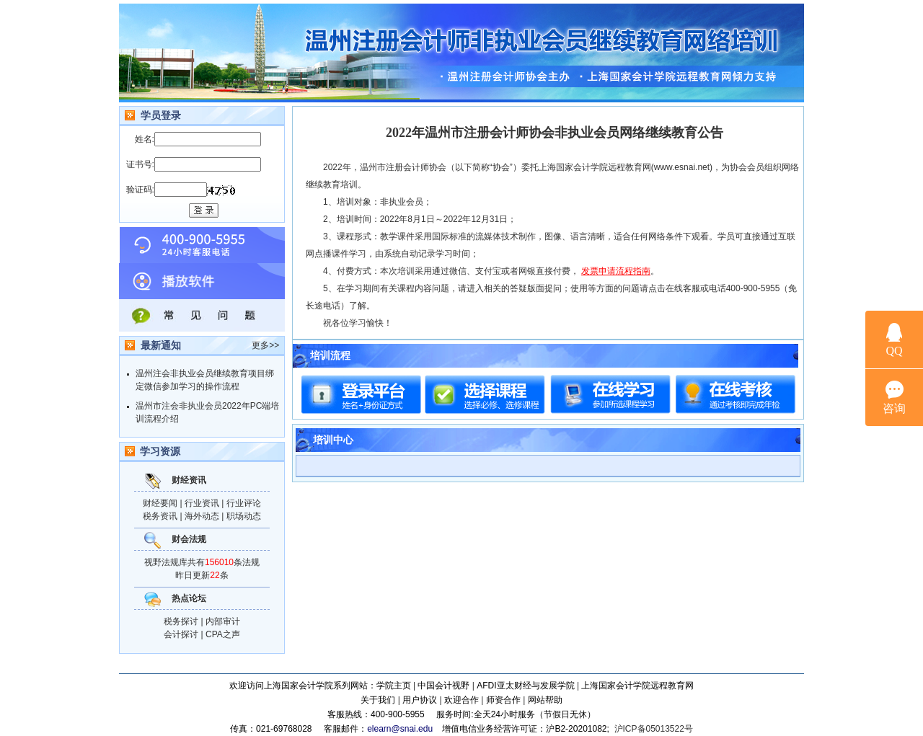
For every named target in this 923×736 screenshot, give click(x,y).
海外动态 (202, 516)
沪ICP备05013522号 (653, 729)
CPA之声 (223, 634)
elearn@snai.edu (400, 729)
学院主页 (393, 685)
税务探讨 (181, 621)
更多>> (265, 345)
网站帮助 (545, 700)
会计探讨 (181, 634)
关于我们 (378, 700)
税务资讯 (160, 516)
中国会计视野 (443, 685)
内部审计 (223, 621)
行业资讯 (202, 503)
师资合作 (503, 700)
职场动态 (243, 516)
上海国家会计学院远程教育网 (637, 685)
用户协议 (419, 700)
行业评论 (243, 503)
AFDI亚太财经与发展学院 (525, 685)
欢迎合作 (461, 700)
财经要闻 (160, 503)
